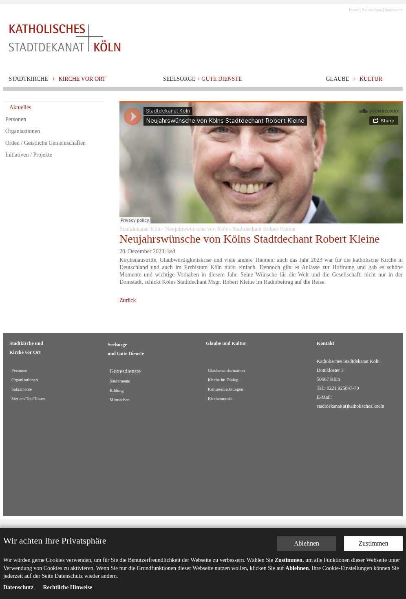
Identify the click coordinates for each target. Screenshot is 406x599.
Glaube (337, 79)
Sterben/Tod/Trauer (28, 398)
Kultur (371, 79)
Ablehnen (306, 543)
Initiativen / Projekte (28, 155)
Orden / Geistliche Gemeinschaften (45, 143)
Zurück (127, 300)
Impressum (394, 9)
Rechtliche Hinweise (67, 587)
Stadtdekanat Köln (140, 229)
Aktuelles (20, 107)
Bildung (117, 390)
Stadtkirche (28, 79)
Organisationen (22, 131)
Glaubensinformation (226, 370)
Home (354, 9)
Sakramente (21, 389)
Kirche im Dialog (223, 380)
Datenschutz (372, 9)
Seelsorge (202, 79)
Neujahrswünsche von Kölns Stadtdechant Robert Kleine (230, 229)
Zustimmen (373, 543)
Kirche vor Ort (82, 79)
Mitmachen (120, 400)
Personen (15, 119)
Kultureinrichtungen (225, 389)
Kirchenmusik (220, 398)
